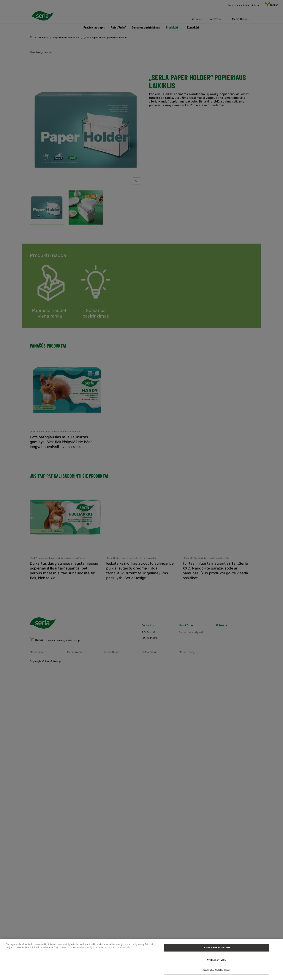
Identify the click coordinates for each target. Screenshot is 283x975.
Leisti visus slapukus (216, 947)
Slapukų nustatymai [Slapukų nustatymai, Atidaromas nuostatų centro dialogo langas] (216, 970)
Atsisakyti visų (216, 960)
